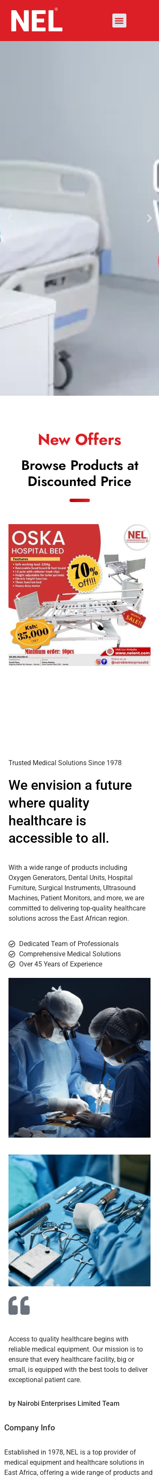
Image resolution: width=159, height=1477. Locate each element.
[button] (119, 21)
